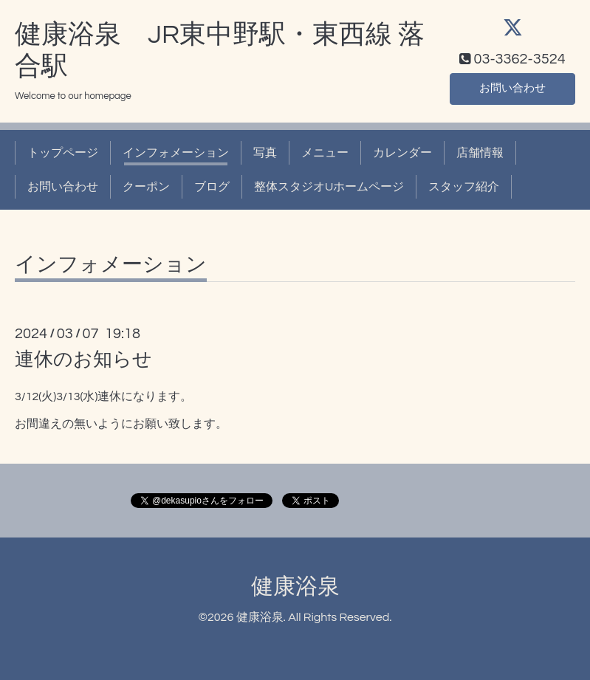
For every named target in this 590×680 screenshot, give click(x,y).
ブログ (212, 187)
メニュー (325, 153)
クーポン (146, 187)
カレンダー (402, 153)
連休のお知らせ (83, 359)
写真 (265, 153)
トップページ (62, 153)
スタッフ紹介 (463, 187)
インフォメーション (176, 153)
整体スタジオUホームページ (329, 187)
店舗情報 (480, 153)
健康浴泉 (295, 586)
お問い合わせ (512, 88)
